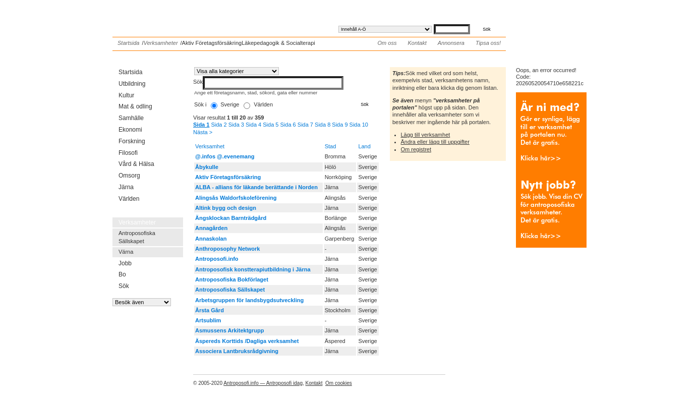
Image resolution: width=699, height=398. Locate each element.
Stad (330, 146)
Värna (126, 252)
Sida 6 (288, 125)
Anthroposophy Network (227, 249)
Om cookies (338, 383)
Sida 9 (339, 125)
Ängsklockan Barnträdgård (230, 218)
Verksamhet (209, 146)
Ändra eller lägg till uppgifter (435, 142)
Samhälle (131, 118)
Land (364, 146)
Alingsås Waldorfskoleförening (236, 198)
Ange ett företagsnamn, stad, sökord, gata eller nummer (255, 92)
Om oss (387, 43)
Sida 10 (359, 125)
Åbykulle (206, 167)
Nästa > (202, 132)
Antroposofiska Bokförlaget (231, 279)
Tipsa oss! (488, 43)
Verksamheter (160, 43)
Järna (126, 187)
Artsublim (208, 320)
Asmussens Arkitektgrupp (229, 330)
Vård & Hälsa (136, 163)
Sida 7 (305, 125)
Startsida (128, 43)
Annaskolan (210, 239)
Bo (122, 274)
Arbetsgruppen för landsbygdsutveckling (249, 300)
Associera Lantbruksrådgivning (236, 351)
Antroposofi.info (188, 14)
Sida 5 (270, 125)
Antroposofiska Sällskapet (137, 237)
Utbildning (132, 83)
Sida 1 (201, 125)
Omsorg (129, 175)
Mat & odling (135, 106)
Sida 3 (236, 125)
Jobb (125, 263)
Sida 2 (218, 125)
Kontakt (416, 43)
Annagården (211, 228)
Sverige (229, 104)
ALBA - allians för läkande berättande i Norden (256, 187)
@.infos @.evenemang (224, 156)
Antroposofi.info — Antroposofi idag (263, 383)
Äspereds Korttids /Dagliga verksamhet (247, 341)
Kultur (126, 95)
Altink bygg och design (225, 208)
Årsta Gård (209, 310)
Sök (124, 286)
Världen (129, 198)
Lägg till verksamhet (425, 135)
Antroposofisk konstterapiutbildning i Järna (253, 269)
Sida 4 (253, 125)
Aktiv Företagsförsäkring (228, 177)
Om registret (416, 149)
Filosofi (128, 152)
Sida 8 (322, 125)
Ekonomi (130, 129)
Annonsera (451, 43)
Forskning (132, 141)
